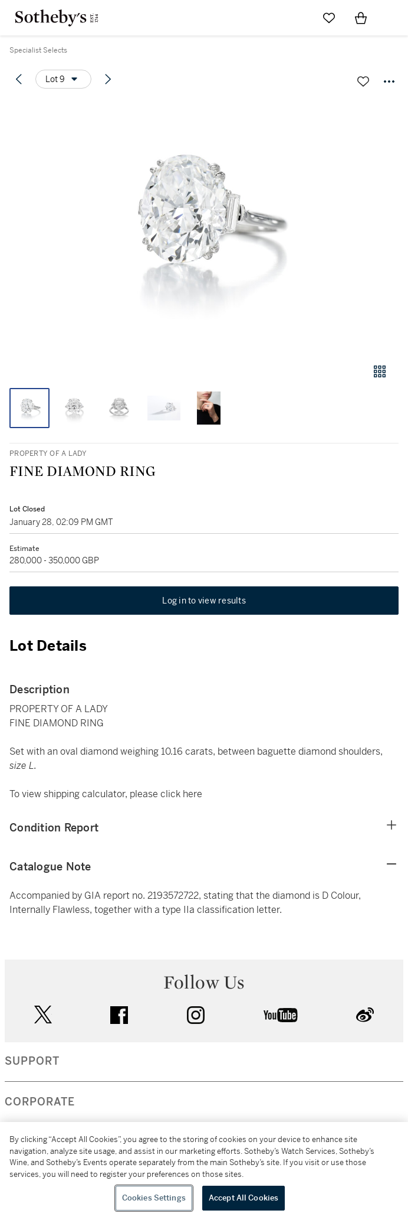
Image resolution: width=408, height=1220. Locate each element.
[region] (204, 1171)
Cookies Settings (154, 1198)
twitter (43, 1015)
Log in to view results (204, 600)
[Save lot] (363, 81)
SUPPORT (32, 1061)
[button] (204, 226)
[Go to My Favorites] (329, 18)
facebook (119, 1015)
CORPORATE (40, 1101)
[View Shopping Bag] (361, 18)
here (192, 794)
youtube (281, 1015)
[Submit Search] (297, 18)
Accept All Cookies (243, 1198)
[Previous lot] (19, 79)
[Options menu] (63, 79)
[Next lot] (108, 79)
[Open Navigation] (393, 18)
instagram (196, 1015)
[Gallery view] (379, 371)
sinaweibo (365, 1014)
